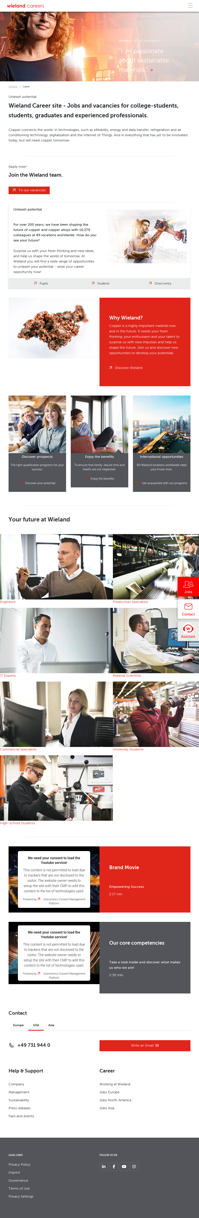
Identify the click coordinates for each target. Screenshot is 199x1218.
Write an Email (145, 1045)
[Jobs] (188, 588)
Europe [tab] (18, 1025)
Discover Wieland (129, 368)
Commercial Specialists (18, 749)
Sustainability (19, 1100)
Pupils (44, 283)
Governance (18, 1180)
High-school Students (17, 823)
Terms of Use (19, 1188)
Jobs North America (115, 1100)
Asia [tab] (51, 1025)
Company (16, 1084)
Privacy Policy (19, 1164)
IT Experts (8, 675)
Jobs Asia (107, 1108)
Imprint (14, 1172)
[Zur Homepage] (25, 6)
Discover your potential (40, 483)
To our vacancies (32, 190)
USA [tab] (36, 1025)
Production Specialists (130, 602)
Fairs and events (21, 1116)
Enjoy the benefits (102, 478)
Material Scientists (127, 675)
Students (103, 283)
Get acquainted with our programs (164, 483)
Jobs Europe (110, 1092)
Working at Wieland (115, 1084)
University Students (128, 749)
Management (19, 1092)
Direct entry (163, 283)
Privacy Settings (21, 1196)
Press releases (20, 1108)
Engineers (8, 602)
